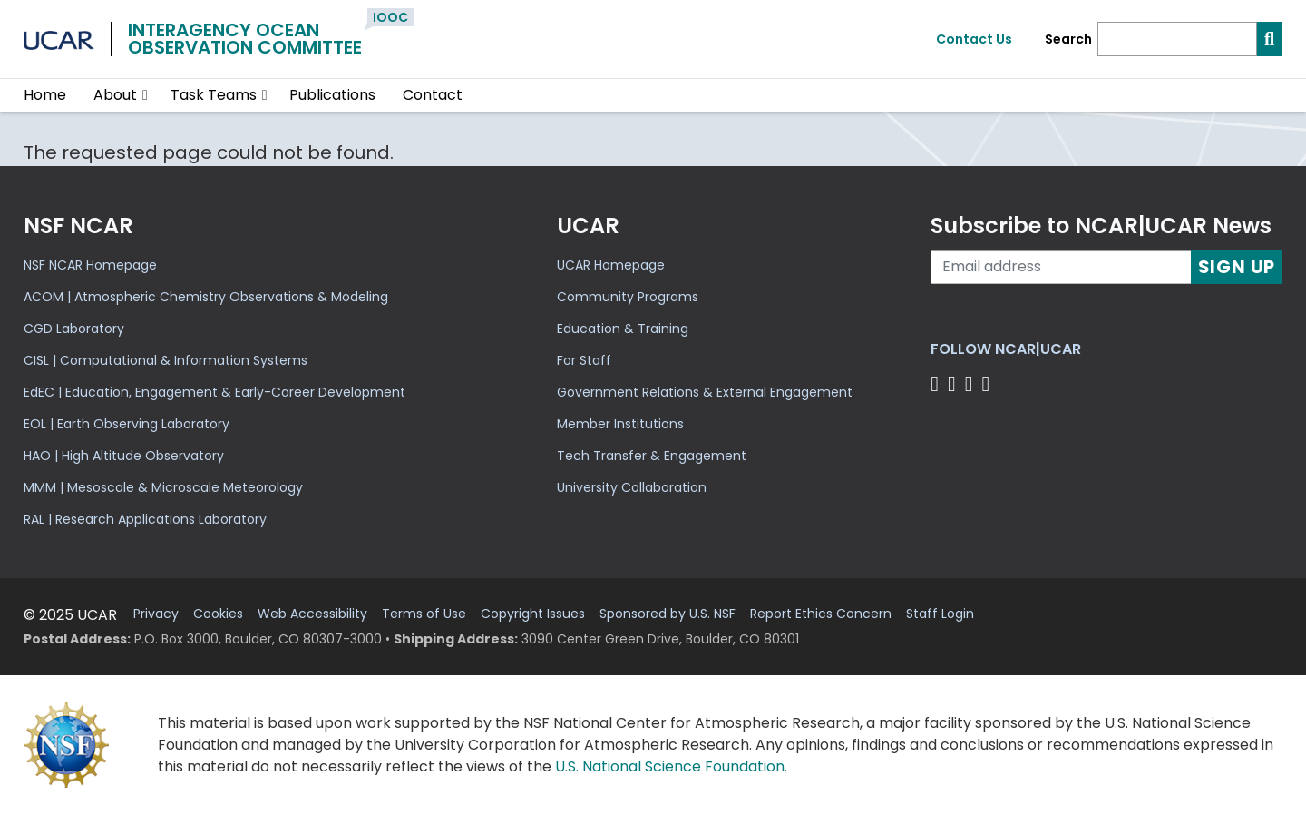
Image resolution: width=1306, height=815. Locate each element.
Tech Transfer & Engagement (651, 456)
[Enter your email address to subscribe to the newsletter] (1061, 267)
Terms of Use (424, 614)
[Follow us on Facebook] (937, 383)
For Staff (584, 360)
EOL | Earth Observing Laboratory (126, 424)
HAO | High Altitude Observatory (124, 456)
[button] (145, 95)
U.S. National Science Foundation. (671, 766)
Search (1068, 39)
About (115, 94)
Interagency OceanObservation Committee (245, 38)
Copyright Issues (533, 614)
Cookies (218, 614)
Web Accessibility (312, 614)
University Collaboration (632, 487)
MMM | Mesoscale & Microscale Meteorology (163, 487)
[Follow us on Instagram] (972, 383)
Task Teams (214, 94)
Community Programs (627, 297)
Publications (332, 94)
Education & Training (622, 328)
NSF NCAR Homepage (90, 265)
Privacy (156, 614)
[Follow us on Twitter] (954, 383)
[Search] (1177, 39)
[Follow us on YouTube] (988, 383)
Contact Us (974, 39)
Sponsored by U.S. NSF (667, 614)
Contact (433, 94)
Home (45, 94)
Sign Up (1237, 267)
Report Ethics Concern (821, 614)
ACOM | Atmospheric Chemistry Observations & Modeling (206, 297)
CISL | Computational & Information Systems (165, 360)
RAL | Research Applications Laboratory (145, 519)
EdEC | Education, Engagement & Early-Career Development (214, 392)
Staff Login (940, 614)
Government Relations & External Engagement (705, 392)
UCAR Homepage (611, 265)
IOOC (390, 17)
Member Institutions (620, 424)
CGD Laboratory (74, 328)
